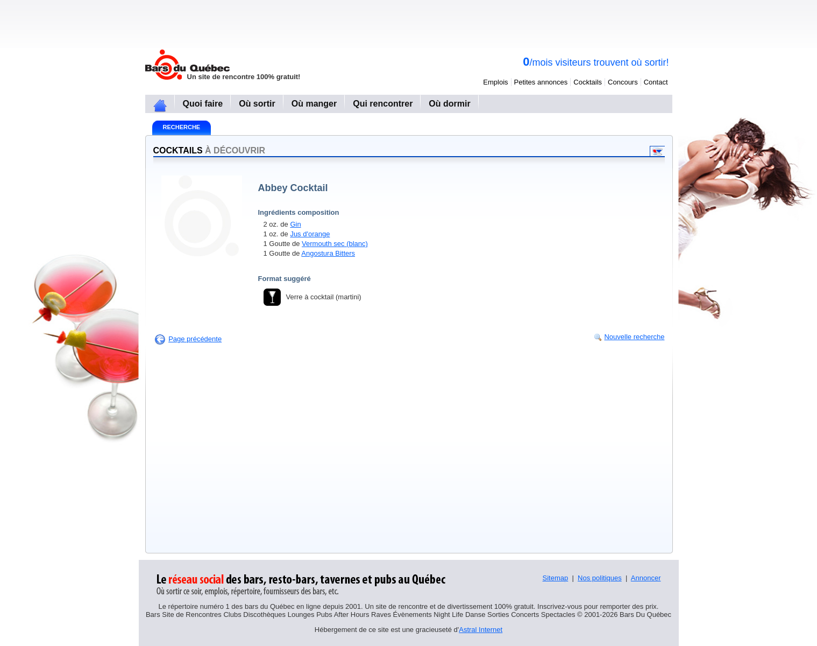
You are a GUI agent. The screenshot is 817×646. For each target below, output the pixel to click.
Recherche (182, 127)
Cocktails (587, 82)
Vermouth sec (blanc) (335, 244)
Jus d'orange (310, 234)
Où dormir (449, 103)
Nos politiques (600, 578)
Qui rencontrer (383, 103)
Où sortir (257, 103)
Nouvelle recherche (634, 337)
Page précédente (195, 339)
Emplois (495, 82)
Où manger (314, 103)
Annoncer (646, 578)
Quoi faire (203, 103)
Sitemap (556, 578)
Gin (295, 224)
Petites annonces (541, 82)
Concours (623, 82)
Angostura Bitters (328, 253)
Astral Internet (480, 630)
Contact (656, 82)
